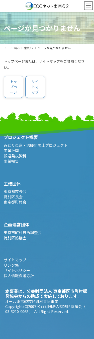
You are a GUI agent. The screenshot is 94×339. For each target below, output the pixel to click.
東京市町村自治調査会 (22, 232)
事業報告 (11, 160)
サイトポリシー (17, 270)
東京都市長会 (15, 191)
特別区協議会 (15, 237)
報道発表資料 (15, 155)
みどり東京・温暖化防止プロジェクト (36, 145)
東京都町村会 (15, 202)
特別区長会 (13, 196)
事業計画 (11, 150)
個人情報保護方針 (19, 275)
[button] (13, 87)
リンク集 (11, 264)
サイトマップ (15, 259)
